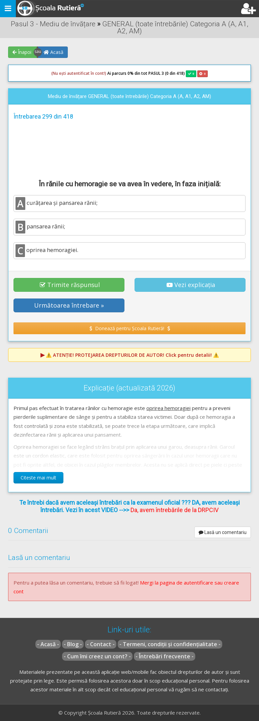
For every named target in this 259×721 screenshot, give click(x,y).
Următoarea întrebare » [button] (69, 305)
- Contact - (101, 644)
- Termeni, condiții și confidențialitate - (170, 644)
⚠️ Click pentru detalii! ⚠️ (132, 355)
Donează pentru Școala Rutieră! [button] (129, 328)
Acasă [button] (53, 52)
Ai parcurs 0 (90, 73)
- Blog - (73, 644)
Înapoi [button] (21, 52)
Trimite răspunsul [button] (70, 285)
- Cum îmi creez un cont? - (97, 656)
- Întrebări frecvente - (165, 656)
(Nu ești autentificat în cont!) (78, 73)
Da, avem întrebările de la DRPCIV (175, 509)
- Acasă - (48, 644)
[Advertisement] (129, 149)
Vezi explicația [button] (191, 285)
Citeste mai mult (38, 477)
